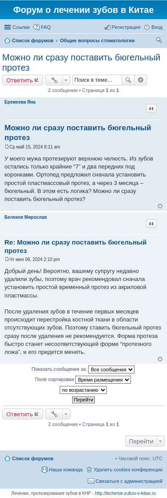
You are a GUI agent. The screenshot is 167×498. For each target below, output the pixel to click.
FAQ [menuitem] (46, 27)
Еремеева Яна (20, 102)
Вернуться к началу (160, 206)
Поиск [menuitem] (160, 41)
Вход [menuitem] (157, 27)
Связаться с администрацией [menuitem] (129, 481)
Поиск (128, 80)
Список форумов (32, 458)
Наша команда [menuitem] (65, 469)
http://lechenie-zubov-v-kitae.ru (125, 493)
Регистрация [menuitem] (126, 27)
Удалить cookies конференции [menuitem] (128, 469)
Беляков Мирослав (25, 217)
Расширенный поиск (141, 80)
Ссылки (21, 27)
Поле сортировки (83, 380)
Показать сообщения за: (83, 369)
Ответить (19, 80)
